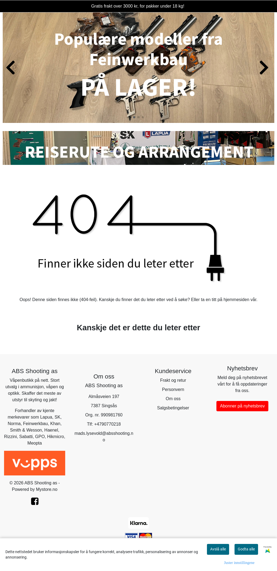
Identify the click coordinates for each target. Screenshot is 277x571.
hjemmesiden (236, 299)
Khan (55, 423)
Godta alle (246, 549)
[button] (134, 117)
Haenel (51, 430)
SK (57, 417)
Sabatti (26, 436)
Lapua (46, 417)
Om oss (173, 398)
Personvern (173, 389)
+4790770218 (107, 424)
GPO (40, 436)
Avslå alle (218, 549)
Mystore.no (46, 489)
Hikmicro (55, 436)
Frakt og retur (173, 380)
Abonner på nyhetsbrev (242, 406)
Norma (14, 423)
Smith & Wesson (26, 430)
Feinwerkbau (35, 423)
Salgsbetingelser (173, 408)
